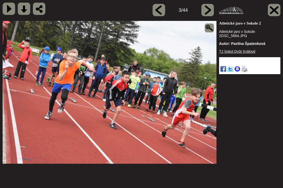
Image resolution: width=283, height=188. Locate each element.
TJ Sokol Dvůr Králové (237, 51)
